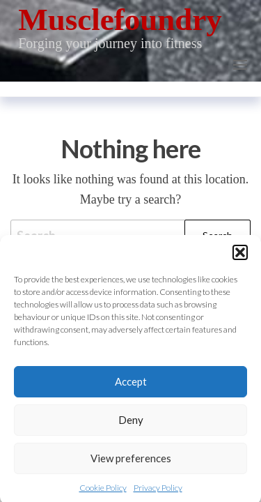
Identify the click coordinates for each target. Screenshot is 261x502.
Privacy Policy (158, 492)
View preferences (130, 463)
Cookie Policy (103, 492)
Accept (131, 386)
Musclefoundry (120, 19)
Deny (130, 424)
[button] (240, 257)
